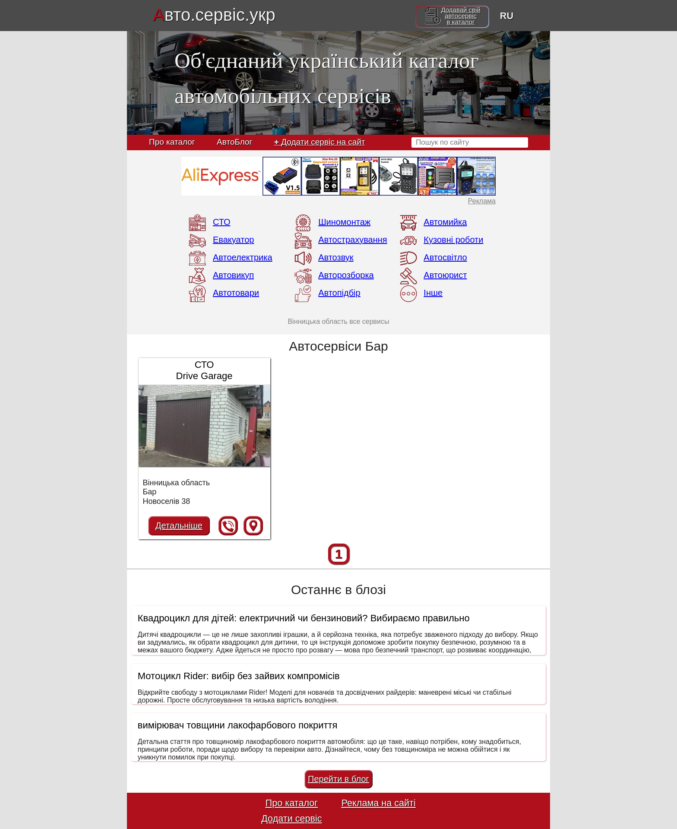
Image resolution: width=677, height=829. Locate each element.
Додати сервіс (291, 818)
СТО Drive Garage (204, 370)
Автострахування (352, 239)
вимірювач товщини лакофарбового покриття (238, 725)
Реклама (482, 201)
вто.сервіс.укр (214, 14)
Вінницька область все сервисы (338, 321)
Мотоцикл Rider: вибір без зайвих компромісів (239, 676)
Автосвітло (445, 257)
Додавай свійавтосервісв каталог (460, 16)
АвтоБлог (234, 141)
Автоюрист (445, 275)
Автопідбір (339, 292)
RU (506, 15)
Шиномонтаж (344, 222)
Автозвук (335, 257)
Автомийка (445, 222)
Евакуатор (233, 239)
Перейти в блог (338, 779)
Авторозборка (346, 275)
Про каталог (172, 141)
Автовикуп (233, 275)
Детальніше (178, 525)
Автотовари (236, 292)
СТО (222, 222)
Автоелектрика (242, 257)
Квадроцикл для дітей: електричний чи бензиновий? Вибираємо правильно (304, 618)
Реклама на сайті (379, 802)
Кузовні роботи (453, 239)
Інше (433, 292)
